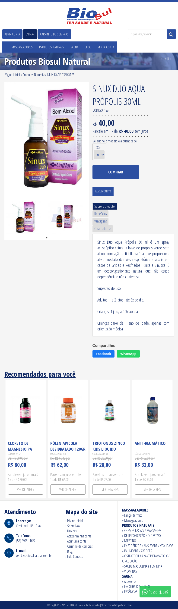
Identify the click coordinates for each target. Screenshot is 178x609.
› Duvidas (71, 531)
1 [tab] (46, 237)
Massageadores (22, 47)
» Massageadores (132, 520)
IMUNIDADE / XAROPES (60, 74)
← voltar (165, 58)
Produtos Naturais (51, 47)
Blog (88, 47)
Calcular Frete (103, 191)
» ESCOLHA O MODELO (136, 586)
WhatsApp (128, 354)
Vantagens (100, 221)
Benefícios (100, 213)
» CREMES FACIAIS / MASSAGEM (141, 530)
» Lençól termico (132, 515)
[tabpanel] (25, 219)
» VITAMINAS (129, 571)
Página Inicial (12, 74)
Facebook (103, 354)
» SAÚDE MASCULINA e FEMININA (142, 566)
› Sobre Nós (73, 525)
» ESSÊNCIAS (129, 591)
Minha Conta (106, 47)
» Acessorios (129, 581)
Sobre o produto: (104, 206)
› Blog (69, 551)
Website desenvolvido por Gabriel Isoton (116, 605)
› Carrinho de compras (79, 546)
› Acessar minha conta (79, 536)
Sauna (74, 47)
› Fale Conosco (74, 556)
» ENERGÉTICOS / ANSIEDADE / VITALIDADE (147, 545)
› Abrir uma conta (76, 541)
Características (102, 228)
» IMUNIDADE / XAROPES (137, 550)
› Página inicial (74, 520)
